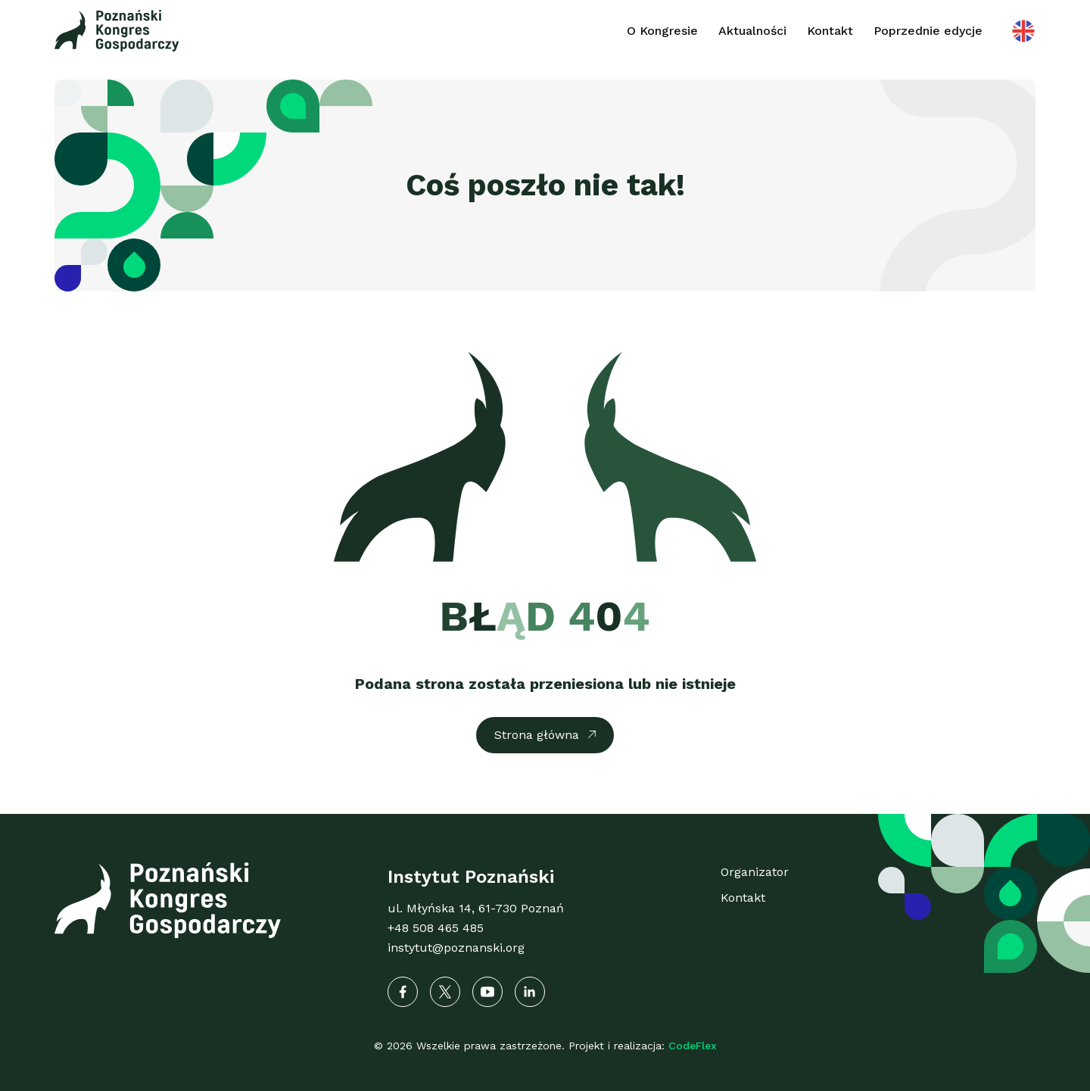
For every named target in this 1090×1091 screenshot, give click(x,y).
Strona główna (536, 735)
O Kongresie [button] (662, 30)
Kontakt (830, 30)
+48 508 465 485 (436, 928)
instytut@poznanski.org (456, 947)
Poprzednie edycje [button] (928, 30)
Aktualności (752, 30)
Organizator (755, 872)
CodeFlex (692, 1046)
